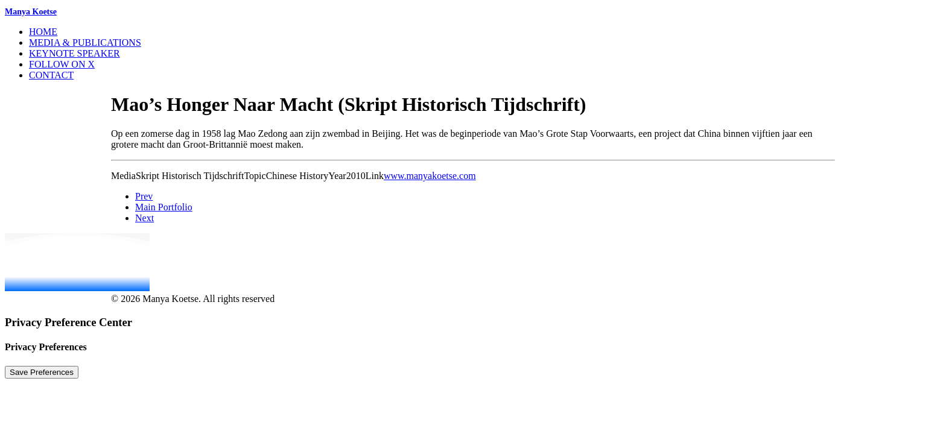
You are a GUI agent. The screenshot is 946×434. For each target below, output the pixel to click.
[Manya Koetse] (473, 12)
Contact (51, 75)
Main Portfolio (163, 207)
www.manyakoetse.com (430, 176)
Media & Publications (85, 42)
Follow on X (62, 64)
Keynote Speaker (74, 53)
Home (43, 32)
